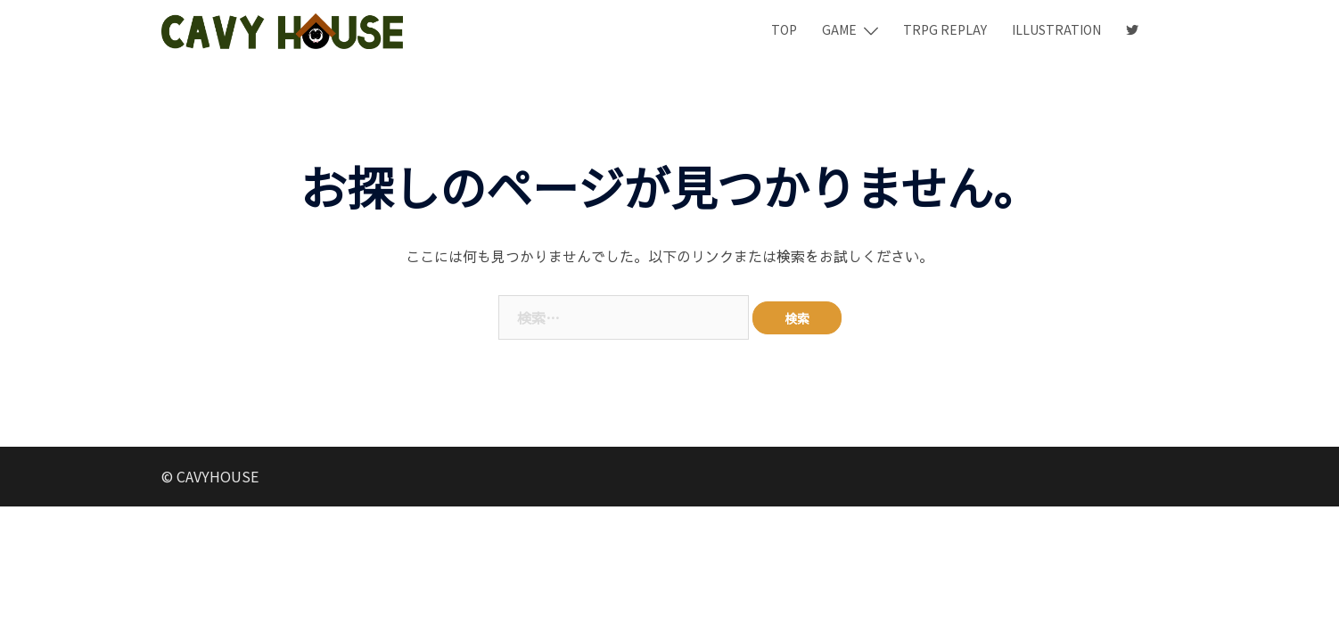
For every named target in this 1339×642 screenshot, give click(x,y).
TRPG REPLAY (945, 29)
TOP (784, 29)
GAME (839, 29)
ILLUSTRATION (1056, 29)
